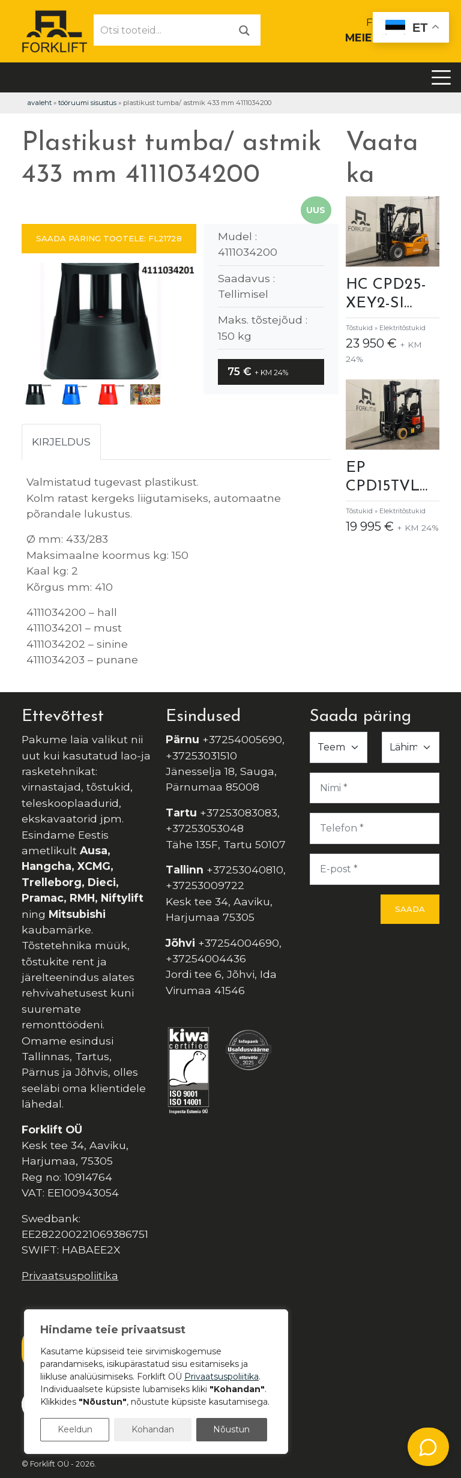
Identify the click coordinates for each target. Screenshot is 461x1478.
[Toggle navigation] (441, 77)
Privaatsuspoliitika (70, 1275)
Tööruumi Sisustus (87, 102)
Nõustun (231, 1429)
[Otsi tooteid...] (161, 30)
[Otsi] (244, 30)
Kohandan (152, 1429)
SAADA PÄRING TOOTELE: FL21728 (109, 238)
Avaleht (39, 102)
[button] (182, 323)
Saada (410, 909)
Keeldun (75, 1429)
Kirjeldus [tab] (61, 441)
